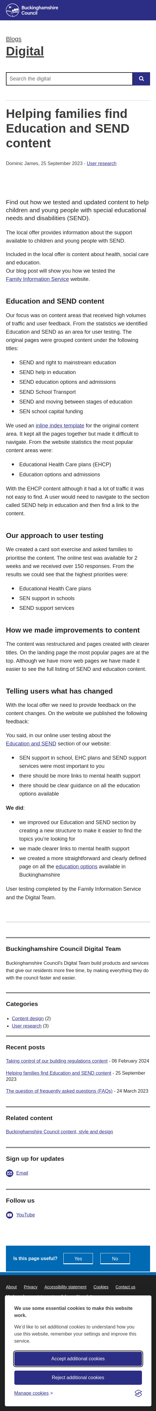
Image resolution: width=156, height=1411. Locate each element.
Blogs (14, 38)
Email (22, 1172)
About (11, 1287)
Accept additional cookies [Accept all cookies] (78, 1358)
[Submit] (141, 78)
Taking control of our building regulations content (56, 1060)
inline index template (60, 426)
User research (101, 163)
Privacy (30, 1287)
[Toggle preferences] (33, 1393)
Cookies (101, 1287)
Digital (25, 51)
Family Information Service (37, 279)
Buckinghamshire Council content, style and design (59, 1131)
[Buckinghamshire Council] (78, 10)
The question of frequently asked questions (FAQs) (59, 1091)
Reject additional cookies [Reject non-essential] (78, 1377)
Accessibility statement (65, 1287)
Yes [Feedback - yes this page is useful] (78, 1258)
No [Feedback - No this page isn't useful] (115, 1258)
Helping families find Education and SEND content (58, 1073)
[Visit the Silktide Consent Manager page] (138, 1393)
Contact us (125, 1287)
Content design (28, 1018)
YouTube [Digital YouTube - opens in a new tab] (25, 1214)
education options (76, 867)
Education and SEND (31, 744)
